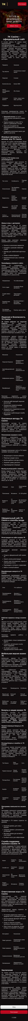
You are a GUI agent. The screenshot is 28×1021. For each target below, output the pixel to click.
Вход (14, 1007)
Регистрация (22, 4)
